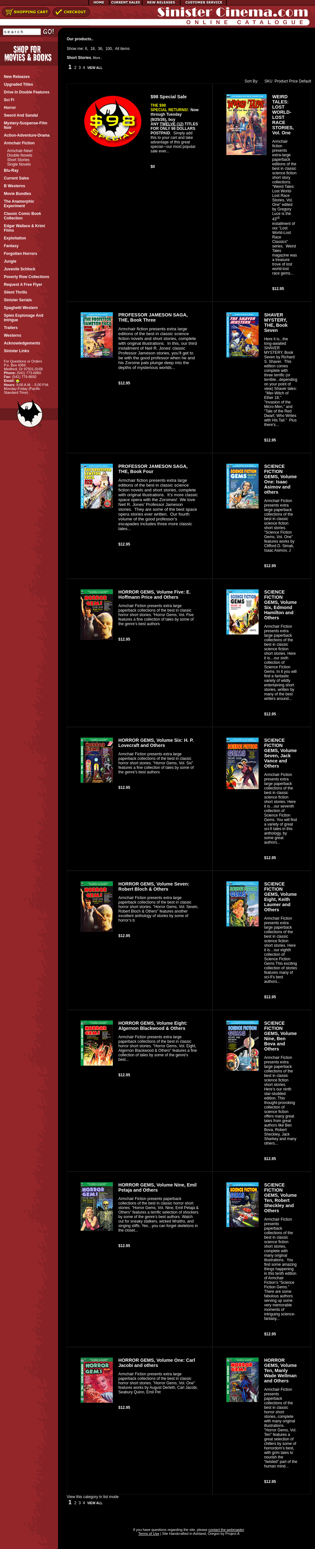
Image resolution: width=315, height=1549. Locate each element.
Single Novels (19, 164)
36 (100, 48)
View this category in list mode (93, 1497)
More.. (97, 58)
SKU (266, 81)
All (117, 48)
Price (293, 81)
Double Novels (19, 155)
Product (281, 81)
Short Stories (18, 160)
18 (92, 48)
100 (108, 48)
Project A (232, 1533)
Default (305, 81)
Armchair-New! (20, 151)
